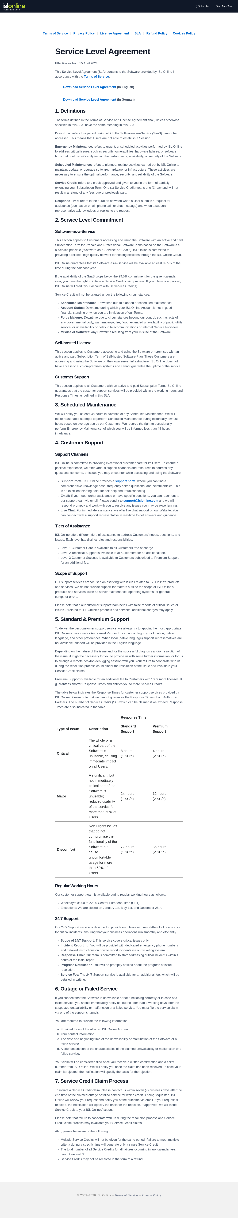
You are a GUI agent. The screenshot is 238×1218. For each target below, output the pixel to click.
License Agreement (114, 33)
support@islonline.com (141, 500)
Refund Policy (156, 33)
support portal (125, 481)
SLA (138, 33)
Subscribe (203, 6)
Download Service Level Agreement (89, 87)
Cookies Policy (184, 33)
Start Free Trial (224, 6)
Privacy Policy (84, 33)
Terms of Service (55, 33)
